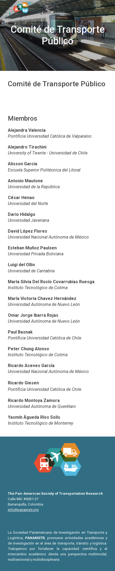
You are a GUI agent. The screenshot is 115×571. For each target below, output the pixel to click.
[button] (6, 7)
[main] (58, 35)
